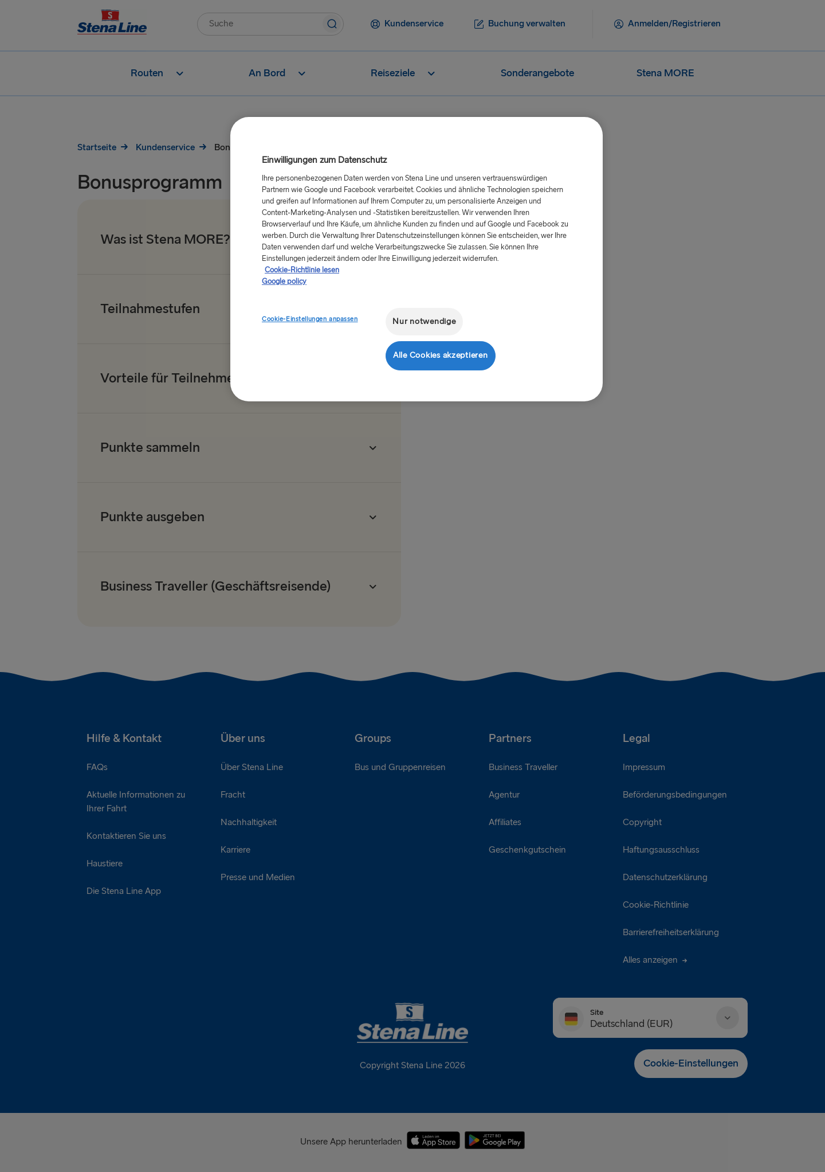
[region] (416, 259)
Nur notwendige (423, 321)
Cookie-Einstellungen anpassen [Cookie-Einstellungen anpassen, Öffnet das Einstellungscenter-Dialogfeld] (310, 319)
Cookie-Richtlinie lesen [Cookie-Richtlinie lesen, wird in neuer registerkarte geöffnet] (302, 270)
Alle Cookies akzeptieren (440, 355)
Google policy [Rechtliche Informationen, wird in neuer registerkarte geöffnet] (284, 281)
